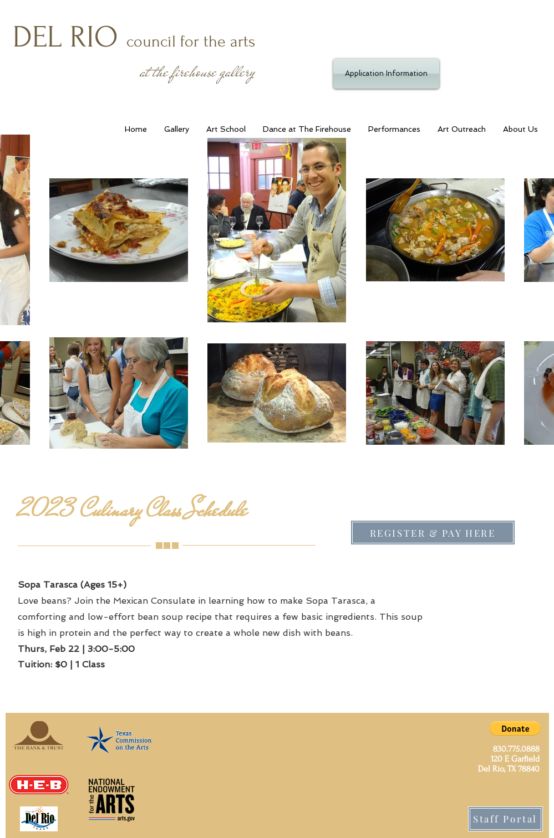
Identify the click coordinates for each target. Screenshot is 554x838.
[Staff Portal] (505, 818)
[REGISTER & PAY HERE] (432, 532)
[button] (515, 728)
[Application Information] (386, 74)
